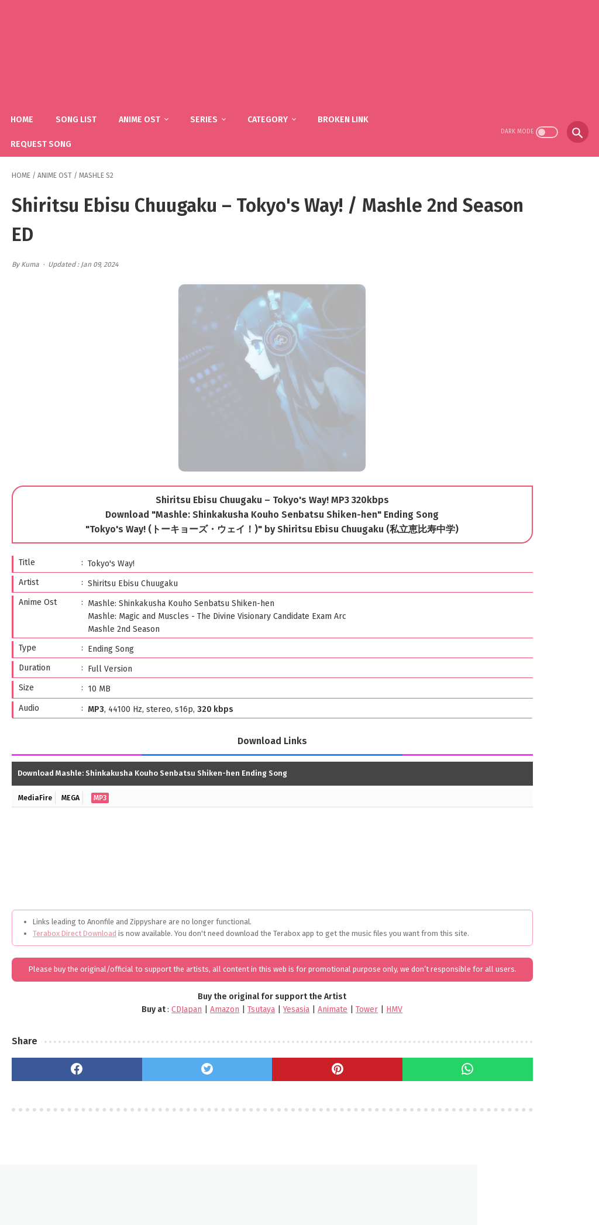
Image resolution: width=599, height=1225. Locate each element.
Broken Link (353, 106)
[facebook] (60, 1080)
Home (32, 106)
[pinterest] (255, 1080)
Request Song (51, 130)
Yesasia (231, 1021)
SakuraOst (309, 1207)
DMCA (313, 1188)
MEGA (75, 784)
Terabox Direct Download (74, 920)
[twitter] (158, 1080)
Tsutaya (195, 1021)
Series (214, 106)
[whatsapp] (353, 1080)
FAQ (282, 1188)
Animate (267, 1021)
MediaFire (36, 784)
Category (278, 106)
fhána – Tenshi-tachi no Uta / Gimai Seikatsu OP (526, 594)
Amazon (159, 1021)
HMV (329, 1021)
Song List (86, 106)
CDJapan (121, 1021)
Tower (301, 1021)
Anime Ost (150, 106)
